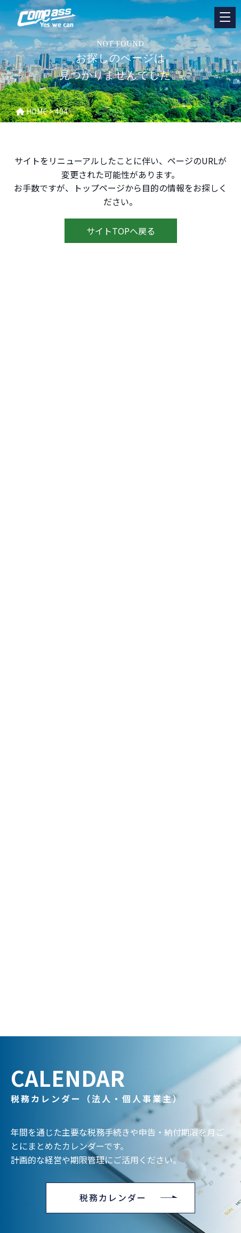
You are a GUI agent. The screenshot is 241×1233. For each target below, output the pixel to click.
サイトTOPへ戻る (120, 230)
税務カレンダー (113, 1197)
